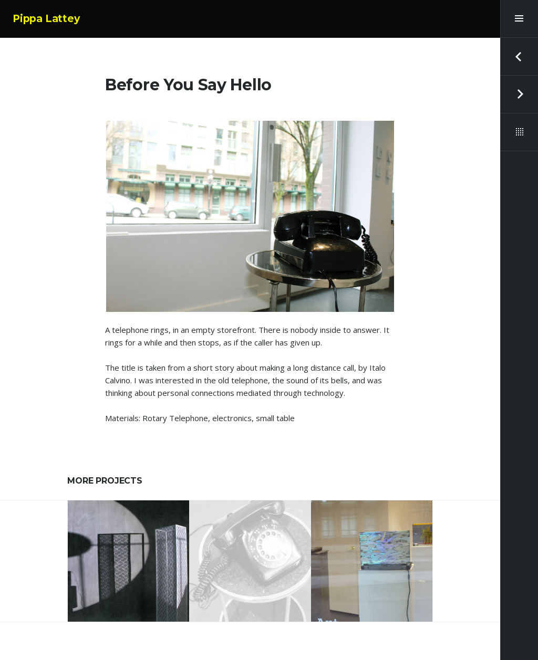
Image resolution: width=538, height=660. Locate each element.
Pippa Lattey (46, 19)
